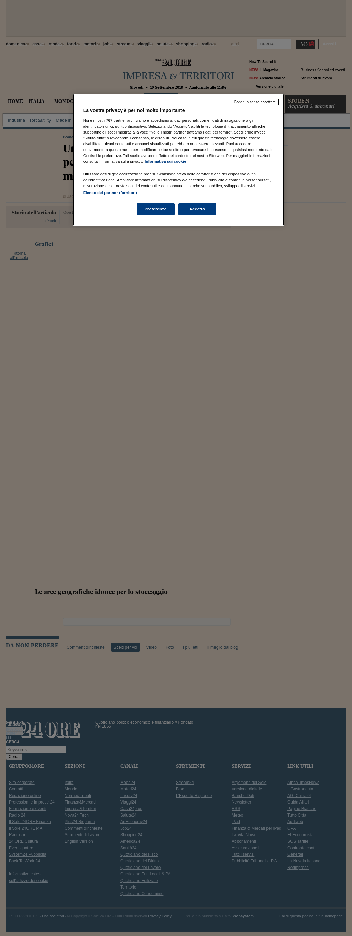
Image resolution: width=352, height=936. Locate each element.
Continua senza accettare (255, 102)
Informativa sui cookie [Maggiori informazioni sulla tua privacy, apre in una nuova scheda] (165, 161)
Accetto (197, 209)
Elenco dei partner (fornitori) (110, 193)
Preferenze (156, 209)
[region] (178, 160)
